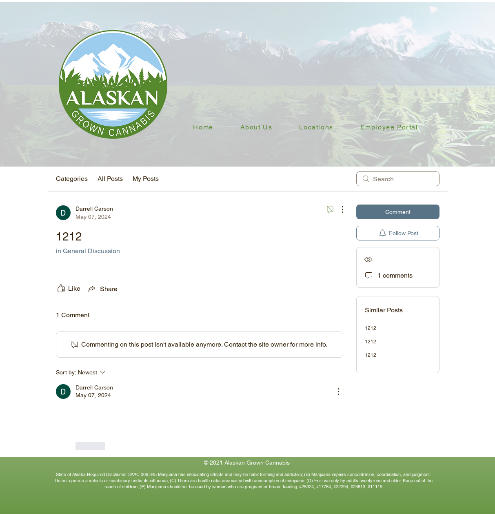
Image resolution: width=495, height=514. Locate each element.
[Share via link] (102, 289)
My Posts (146, 178)
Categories (72, 178)
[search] (398, 178)
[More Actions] (338, 209)
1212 (370, 328)
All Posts (110, 178)
